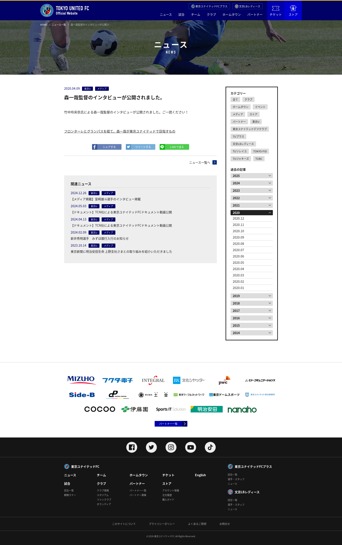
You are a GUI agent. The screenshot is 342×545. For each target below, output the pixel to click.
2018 (236, 303)
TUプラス (238, 136)
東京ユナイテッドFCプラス (211, 6)
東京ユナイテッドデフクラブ (250, 129)
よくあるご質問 (197, 524)
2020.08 (238, 243)
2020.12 (238, 218)
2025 (236, 175)
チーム (195, 14)
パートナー (255, 14)
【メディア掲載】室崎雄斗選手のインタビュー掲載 (106, 199)
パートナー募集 (138, 495)
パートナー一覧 (168, 424)
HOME (43, 25)
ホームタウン (231, 14)
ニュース (166, 14)
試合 (181, 14)
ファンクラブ (104, 499)
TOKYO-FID (260, 151)
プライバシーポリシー (162, 524)
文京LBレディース (249, 6)
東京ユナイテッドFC (85, 466)
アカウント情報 (170, 490)
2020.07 (238, 250)
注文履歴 (167, 495)
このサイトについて (124, 524)
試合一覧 (69, 490)
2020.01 (238, 288)
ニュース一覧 (59, 25)
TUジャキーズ (241, 159)
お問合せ (224, 524)
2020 (236, 212)
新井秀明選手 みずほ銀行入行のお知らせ (100, 238)
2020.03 (238, 275)
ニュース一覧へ (199, 162)
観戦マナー (70, 495)
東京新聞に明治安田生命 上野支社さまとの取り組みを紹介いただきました (121, 251)
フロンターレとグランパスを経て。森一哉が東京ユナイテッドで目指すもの (119, 131)
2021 (236, 205)
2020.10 (238, 231)
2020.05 (238, 262)
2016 (236, 318)
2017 (236, 310)
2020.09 (238, 237)
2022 (236, 198)
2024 (236, 183)
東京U (256, 122)
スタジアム (103, 495)
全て (235, 99)
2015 (236, 325)
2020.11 (238, 224)
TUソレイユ (240, 151)
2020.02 (238, 281)
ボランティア (104, 504)
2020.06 (238, 256)
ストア (293, 11)
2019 (236, 296)
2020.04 (238, 269)
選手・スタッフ (236, 479)
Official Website (64, 10)
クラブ (211, 14)
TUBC (258, 159)
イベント (260, 107)
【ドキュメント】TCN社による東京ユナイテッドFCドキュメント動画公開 (121, 212)
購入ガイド (168, 499)
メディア (238, 114)
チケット (276, 11)
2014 (236, 333)
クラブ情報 (103, 490)
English (200, 475)
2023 (236, 190)
